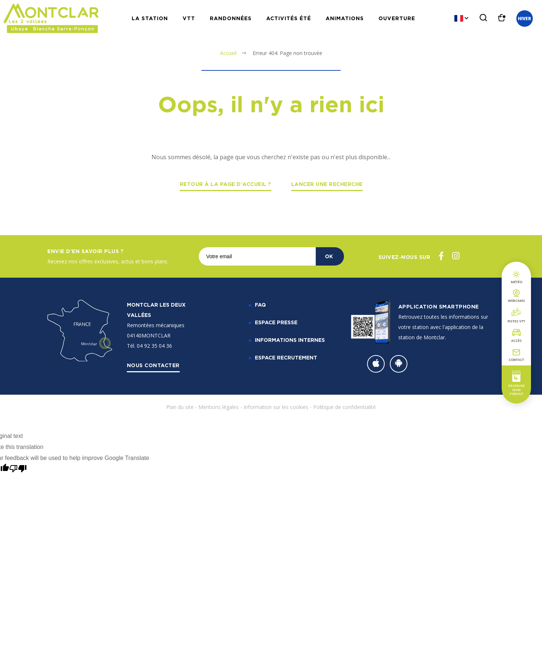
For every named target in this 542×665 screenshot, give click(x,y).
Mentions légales (218, 406)
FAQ (260, 304)
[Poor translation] (18, 469)
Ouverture (396, 18)
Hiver (524, 18)
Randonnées (231, 18)
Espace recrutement (286, 357)
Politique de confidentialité (344, 406)
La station (150, 18)
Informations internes (290, 340)
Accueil (228, 53)
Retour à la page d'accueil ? (225, 184)
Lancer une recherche (327, 184)
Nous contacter (153, 365)
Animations (345, 18)
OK (329, 256)
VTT (189, 18)
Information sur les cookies (275, 406)
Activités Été (288, 18)
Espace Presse (276, 322)
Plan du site (180, 406)
